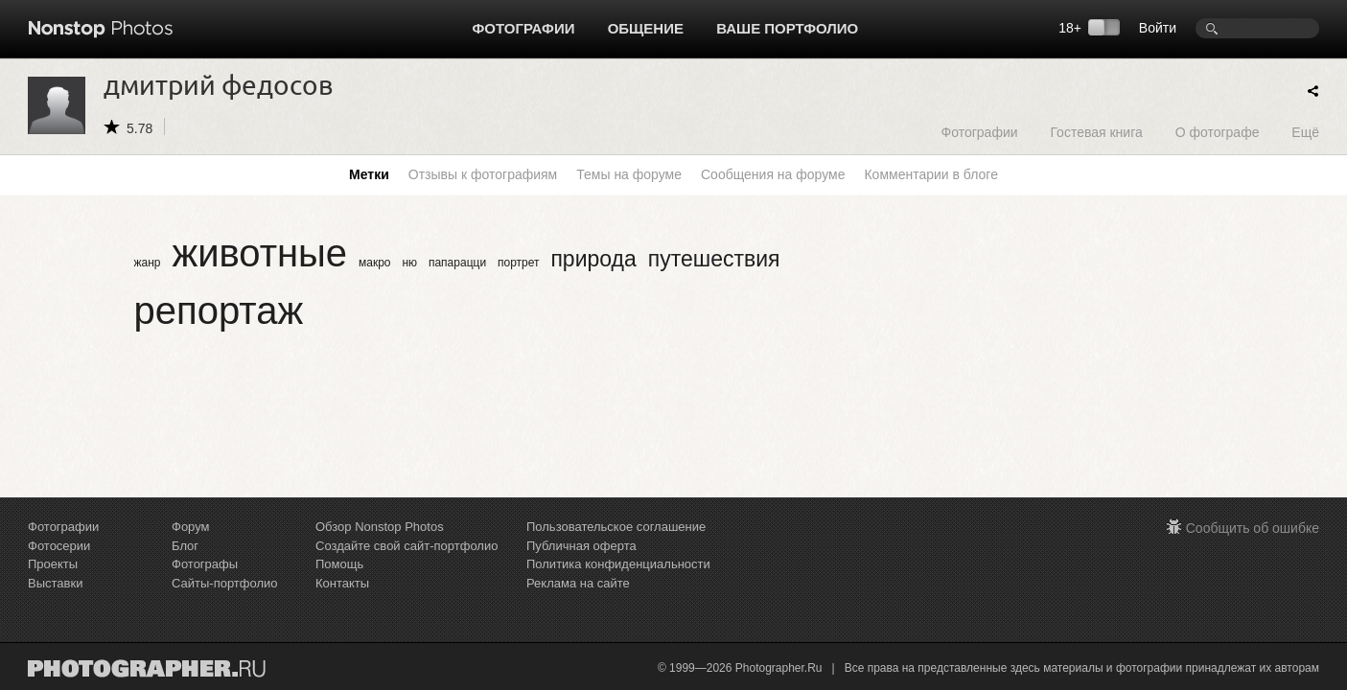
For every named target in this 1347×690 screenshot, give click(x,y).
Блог (185, 546)
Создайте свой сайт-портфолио (406, 546)
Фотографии (524, 28)
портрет (519, 262)
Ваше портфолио (787, 28)
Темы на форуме (629, 174)
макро (375, 262)
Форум (191, 526)
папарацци (457, 262)
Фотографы (205, 564)
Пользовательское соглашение (616, 526)
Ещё (1305, 132)
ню (409, 262)
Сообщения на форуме (773, 174)
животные (259, 253)
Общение (646, 28)
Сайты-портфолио (225, 583)
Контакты (342, 583)
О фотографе (1217, 132)
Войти (1157, 27)
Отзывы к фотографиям (482, 174)
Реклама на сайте (578, 583)
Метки (369, 174)
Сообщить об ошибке (1252, 528)
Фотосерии (59, 546)
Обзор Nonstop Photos (379, 526)
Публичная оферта (581, 546)
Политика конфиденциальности (618, 564)
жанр (147, 262)
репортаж (219, 310)
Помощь (339, 564)
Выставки (55, 583)
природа (593, 258)
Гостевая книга (1096, 132)
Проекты (53, 564)
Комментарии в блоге (930, 174)
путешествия (714, 258)
